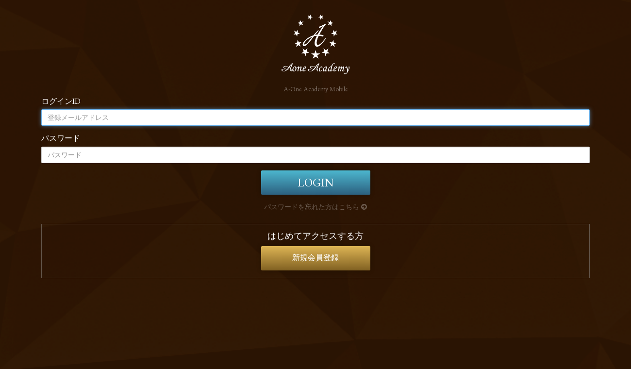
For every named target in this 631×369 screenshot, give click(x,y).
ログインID (61, 101)
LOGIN (315, 182)
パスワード (60, 138)
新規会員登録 (315, 257)
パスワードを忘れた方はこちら (315, 207)
